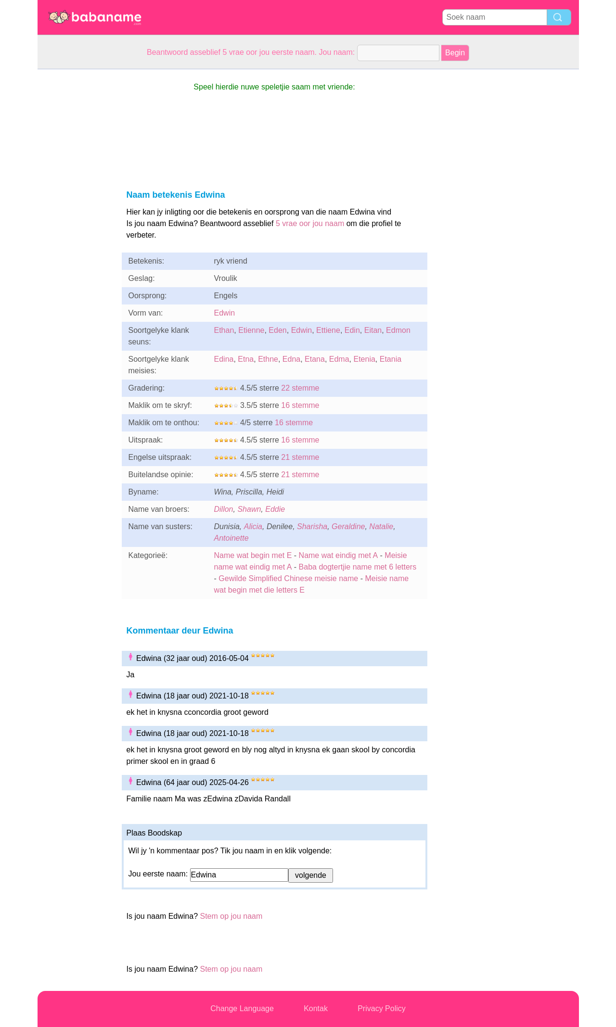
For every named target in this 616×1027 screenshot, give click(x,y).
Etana (315, 359)
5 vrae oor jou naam (310, 223)
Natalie (381, 526)
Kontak (316, 1008)
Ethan (224, 330)
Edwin (224, 313)
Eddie (275, 509)
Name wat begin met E (253, 555)
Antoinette (231, 538)
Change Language (242, 1008)
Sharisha (312, 526)
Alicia (253, 526)
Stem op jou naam (231, 916)
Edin (352, 330)
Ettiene (328, 330)
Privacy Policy (382, 1008)
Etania (390, 359)
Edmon (398, 330)
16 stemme (300, 405)
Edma (339, 359)
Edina (224, 359)
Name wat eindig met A (338, 555)
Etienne (251, 330)
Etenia (364, 359)
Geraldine (348, 526)
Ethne (268, 359)
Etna (246, 359)
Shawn (249, 509)
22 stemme (300, 388)
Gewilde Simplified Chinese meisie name (288, 578)
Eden (277, 330)
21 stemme (300, 457)
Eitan (373, 330)
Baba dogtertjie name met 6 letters (358, 567)
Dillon (223, 509)
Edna (291, 359)
